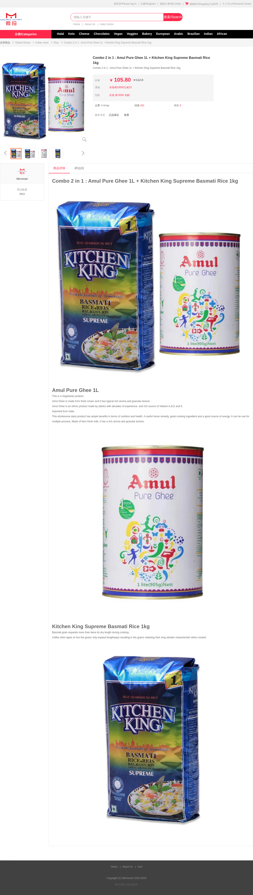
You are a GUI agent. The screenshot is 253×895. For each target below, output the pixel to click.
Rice (56, 42)
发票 (126, 114)
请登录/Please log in (125, 3)
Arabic (178, 33)
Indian (208, 33)
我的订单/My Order (170, 3)
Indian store (42, 42)
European (163, 33)
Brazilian (193, 33)
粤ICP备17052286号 (126, 884)
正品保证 (114, 114)
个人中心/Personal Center (236, 3)
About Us (90, 24)
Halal (60, 33)
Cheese (84, 33)
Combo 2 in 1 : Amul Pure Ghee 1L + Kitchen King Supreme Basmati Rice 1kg (107, 42)
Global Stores (23, 42)
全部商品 (5, 42)
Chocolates (101, 33)
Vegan (118, 33)
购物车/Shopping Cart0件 (201, 4)
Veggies (132, 33)
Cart (139, 866)
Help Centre (106, 24)
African (222, 33)
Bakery (147, 33)
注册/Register (148, 3)
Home (77, 24)
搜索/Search (173, 17)
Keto (71, 33)
